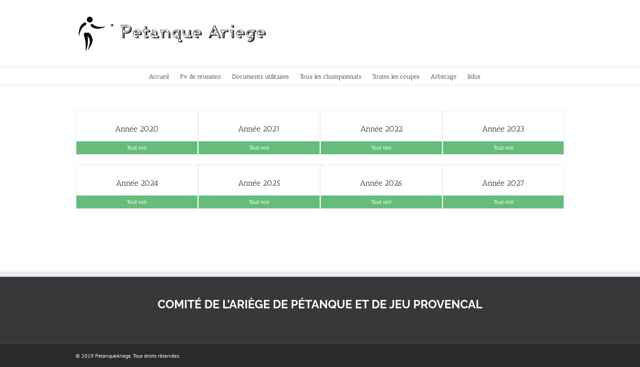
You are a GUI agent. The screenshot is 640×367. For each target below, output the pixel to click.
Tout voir (137, 148)
